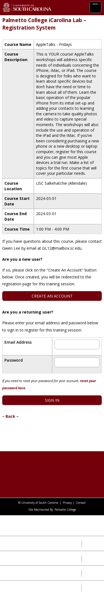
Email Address (18, 342)
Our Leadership (21, 573)
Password (13, 360)
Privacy (67, 503)
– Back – (10, 416)
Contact (81, 503)
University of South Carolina (39, 503)
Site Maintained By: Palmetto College (52, 510)
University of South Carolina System (36, 526)
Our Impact (16, 543)
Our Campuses (19, 558)
